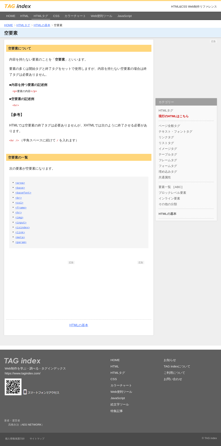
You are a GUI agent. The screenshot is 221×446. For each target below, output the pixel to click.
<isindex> (22, 227)
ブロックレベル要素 (172, 192)
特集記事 (116, 411)
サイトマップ (37, 438)
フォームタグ (168, 166)
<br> (18, 197)
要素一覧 (165, 187)
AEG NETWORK (31, 424)
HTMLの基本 (42, 25)
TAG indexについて (177, 366)
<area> (20, 183)
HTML (24, 16)
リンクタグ (166, 137)
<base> (20, 187)
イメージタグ (168, 148)
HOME (10, 16)
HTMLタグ (41, 16)
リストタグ (166, 143)
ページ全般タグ (169, 125)
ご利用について (174, 372)
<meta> (20, 237)
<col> (19, 202)
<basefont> (23, 192)
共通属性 (165, 177)
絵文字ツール (119, 404)
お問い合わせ (173, 379)
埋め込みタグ (168, 171)
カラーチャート (75, 16)
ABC (178, 187)
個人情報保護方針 (15, 438)
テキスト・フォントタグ (175, 131)
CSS (56, 16)
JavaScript (124, 16)
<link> (20, 232)
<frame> (21, 207)
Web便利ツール (102, 16)
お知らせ (170, 360)
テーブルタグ (168, 154)
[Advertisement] (44, 289)
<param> (21, 242)
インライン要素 (169, 198)
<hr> (18, 212)
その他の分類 (168, 204)
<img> (19, 217)
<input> (21, 222)
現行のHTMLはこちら (174, 116)
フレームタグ (168, 160)
